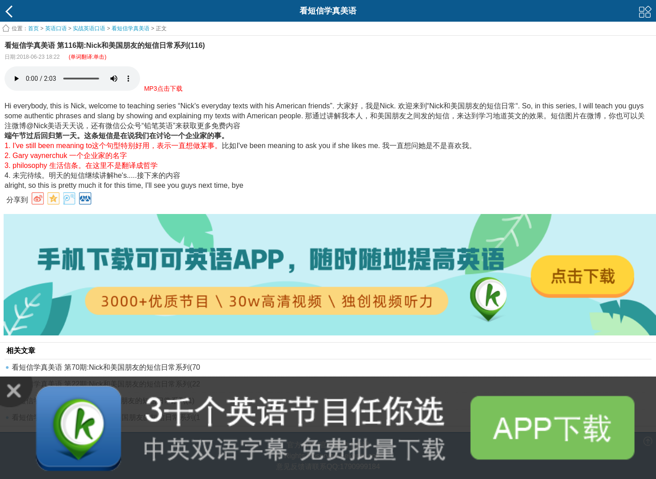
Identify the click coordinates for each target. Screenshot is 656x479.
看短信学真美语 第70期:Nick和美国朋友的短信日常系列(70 (106, 367)
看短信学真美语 (131, 28)
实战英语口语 (89, 28)
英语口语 (56, 28)
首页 (33, 28)
